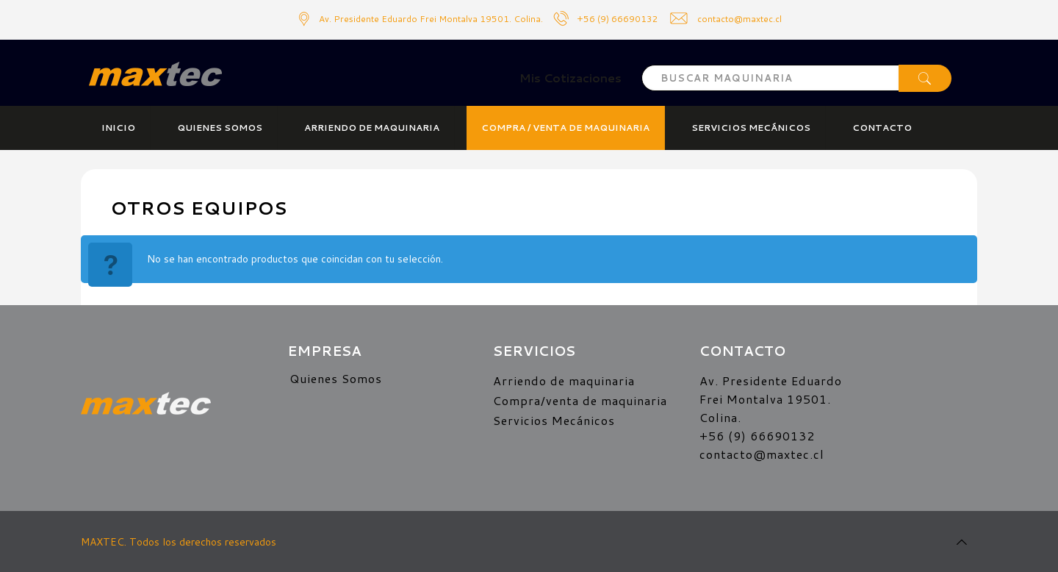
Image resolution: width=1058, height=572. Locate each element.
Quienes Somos (335, 378)
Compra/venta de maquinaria (580, 400)
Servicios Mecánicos (554, 420)
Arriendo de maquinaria (564, 380)
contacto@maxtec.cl (761, 454)
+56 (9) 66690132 (617, 18)
